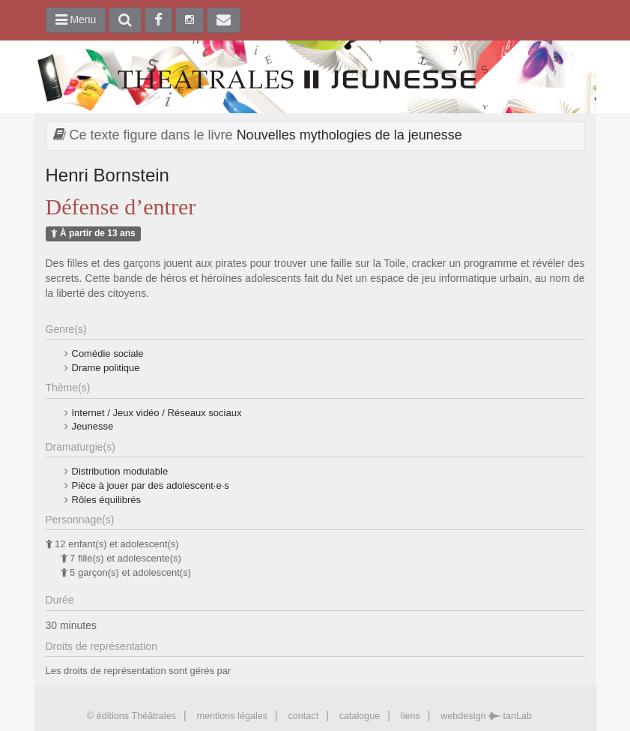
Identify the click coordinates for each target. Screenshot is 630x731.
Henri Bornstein (107, 175)
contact (303, 716)
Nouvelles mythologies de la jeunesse (349, 134)
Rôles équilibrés (107, 499)
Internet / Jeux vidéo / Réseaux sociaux (157, 412)
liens (410, 716)
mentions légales (231, 716)
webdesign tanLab (486, 716)
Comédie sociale (108, 353)
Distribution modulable (120, 471)
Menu (76, 19)
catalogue (360, 716)
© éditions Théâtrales (131, 716)
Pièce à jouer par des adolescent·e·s (150, 485)
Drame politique (106, 367)
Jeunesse (93, 426)
